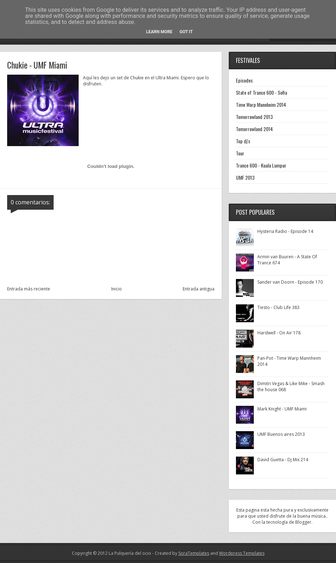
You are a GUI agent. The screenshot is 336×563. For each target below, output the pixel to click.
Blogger (303, 522)
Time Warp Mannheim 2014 (261, 104)
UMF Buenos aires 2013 (281, 434)
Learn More (159, 31)
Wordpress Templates (242, 553)
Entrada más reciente (28, 289)
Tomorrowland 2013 (254, 116)
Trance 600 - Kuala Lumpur (261, 165)
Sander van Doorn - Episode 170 (290, 282)
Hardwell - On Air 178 (279, 333)
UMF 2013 (245, 177)
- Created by (180, 553)
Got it (186, 31)
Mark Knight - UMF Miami (282, 409)
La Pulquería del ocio (130, 553)
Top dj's (243, 141)
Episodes (244, 80)
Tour (240, 153)
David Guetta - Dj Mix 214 (282, 460)
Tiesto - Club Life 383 (278, 307)
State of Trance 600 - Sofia (261, 92)
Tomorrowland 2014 (254, 129)
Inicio (116, 289)
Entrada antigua (198, 289)
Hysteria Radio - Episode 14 (285, 231)
